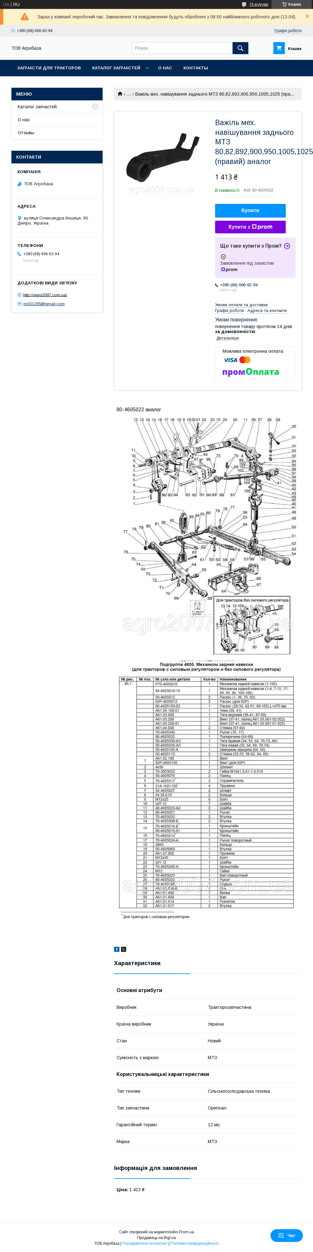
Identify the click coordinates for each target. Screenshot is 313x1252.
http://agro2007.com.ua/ (45, 294)
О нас (165, 68)
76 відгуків (258, 4)
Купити (250, 210)
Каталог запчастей (116, 68)
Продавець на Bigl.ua (156, 1238)
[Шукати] (240, 48)
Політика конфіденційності (194, 1243)
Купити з (250, 227)
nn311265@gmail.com (44, 303)
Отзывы (26, 132)
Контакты (195, 68)
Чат (286, 1235)
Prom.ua (186, 1232)
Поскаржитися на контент (145, 1243)
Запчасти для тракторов (49, 68)
